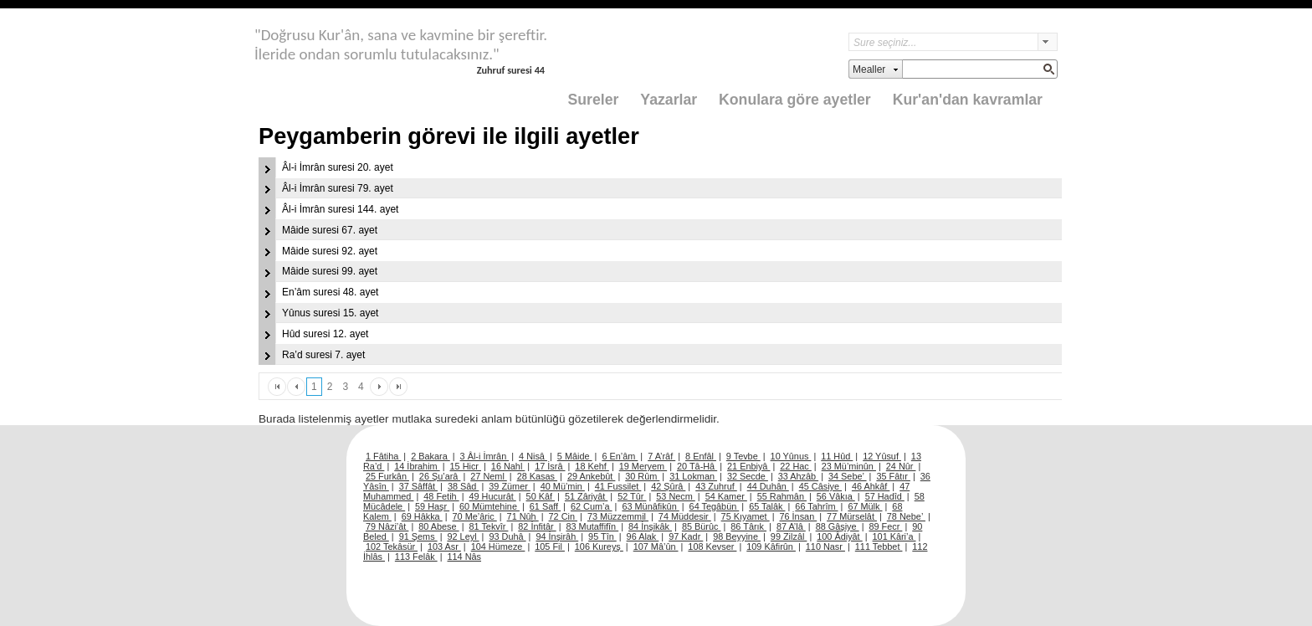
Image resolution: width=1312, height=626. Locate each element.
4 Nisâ (533, 456)
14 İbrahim (416, 466)
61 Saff (545, 506)
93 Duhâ (507, 536)
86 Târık (748, 526)
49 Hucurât (492, 496)
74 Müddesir (685, 516)
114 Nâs (465, 557)
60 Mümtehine (489, 506)
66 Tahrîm (816, 506)
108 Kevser (712, 546)
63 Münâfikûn (650, 506)
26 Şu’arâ (440, 476)
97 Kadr (686, 536)
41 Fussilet (618, 486)
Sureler (593, 99)
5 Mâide (574, 456)
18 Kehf (592, 466)
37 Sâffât (418, 486)
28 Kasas (537, 476)
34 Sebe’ (847, 476)
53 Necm (675, 496)
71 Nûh (523, 516)
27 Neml (488, 476)
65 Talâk (767, 506)
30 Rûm (642, 476)
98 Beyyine (737, 536)
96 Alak (643, 536)
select (1047, 41)
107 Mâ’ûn (656, 546)
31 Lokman (693, 476)
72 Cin (563, 516)
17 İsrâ (550, 466)
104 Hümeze (498, 546)
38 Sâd (463, 486)
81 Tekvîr (488, 526)
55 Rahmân (782, 496)
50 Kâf (540, 496)
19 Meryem (643, 466)
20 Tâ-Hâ (697, 466)
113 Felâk (416, 557)
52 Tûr (632, 496)
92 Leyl (463, 536)
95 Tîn (602, 536)
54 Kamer (726, 496)
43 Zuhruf (716, 486)
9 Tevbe (743, 456)
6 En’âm (620, 456)
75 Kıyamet (745, 516)
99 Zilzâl (789, 536)
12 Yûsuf (882, 456)
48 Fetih (441, 496)
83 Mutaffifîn (592, 526)
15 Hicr (465, 466)
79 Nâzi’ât (387, 526)
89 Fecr (885, 526)
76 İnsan (798, 516)
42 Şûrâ (668, 486)
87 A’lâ (791, 526)
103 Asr (444, 546)
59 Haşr (432, 506)
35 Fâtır (893, 476)
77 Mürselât (852, 516)
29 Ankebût (591, 476)
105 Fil (550, 546)
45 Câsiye (820, 486)
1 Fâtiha (383, 456)
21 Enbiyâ (748, 466)
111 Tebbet (879, 546)
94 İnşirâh (557, 536)
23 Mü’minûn (849, 466)
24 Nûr (901, 466)
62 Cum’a (591, 506)
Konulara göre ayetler (795, 99)
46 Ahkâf (870, 486)
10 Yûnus (791, 456)
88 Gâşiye (837, 526)
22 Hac (795, 466)
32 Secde (747, 476)
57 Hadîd (885, 496)
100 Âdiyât (839, 536)
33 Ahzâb (798, 476)
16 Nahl (508, 466)
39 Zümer (509, 486)
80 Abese (438, 526)
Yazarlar (668, 99)
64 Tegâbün (714, 506)
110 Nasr (825, 546)
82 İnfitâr (537, 526)
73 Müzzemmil (617, 516)
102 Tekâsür (392, 546)
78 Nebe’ (906, 516)
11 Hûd (837, 456)
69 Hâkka (422, 516)
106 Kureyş (599, 546)
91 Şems (418, 536)
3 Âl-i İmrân (485, 456)
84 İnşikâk (650, 526)
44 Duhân (768, 486)
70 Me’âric (475, 516)
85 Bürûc (701, 526)
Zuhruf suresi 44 (511, 70)
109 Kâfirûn (771, 546)
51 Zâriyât (586, 496)
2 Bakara (430, 456)
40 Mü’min (563, 486)
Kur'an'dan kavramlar (968, 99)
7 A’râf (661, 456)
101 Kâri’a (894, 536)
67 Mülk (865, 506)
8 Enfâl (700, 456)
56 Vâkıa (836, 496)
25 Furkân (387, 476)
